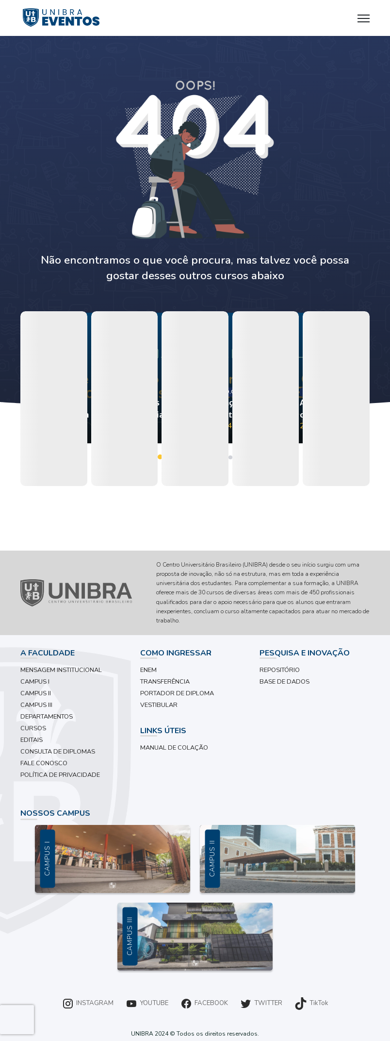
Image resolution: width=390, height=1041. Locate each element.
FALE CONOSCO (43, 763)
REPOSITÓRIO (280, 670)
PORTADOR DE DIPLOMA (177, 693)
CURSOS (33, 728)
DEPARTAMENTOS (46, 716)
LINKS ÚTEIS (163, 730)
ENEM (148, 670)
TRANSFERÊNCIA (165, 681)
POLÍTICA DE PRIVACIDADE (60, 775)
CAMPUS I (34, 681)
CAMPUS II (35, 693)
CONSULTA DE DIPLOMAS (57, 751)
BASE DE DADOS (284, 681)
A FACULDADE (47, 653)
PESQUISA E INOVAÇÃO (305, 653)
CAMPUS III (36, 705)
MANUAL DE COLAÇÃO (174, 747)
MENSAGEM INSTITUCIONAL (61, 670)
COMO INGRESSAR (175, 653)
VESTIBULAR (159, 705)
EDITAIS (31, 740)
